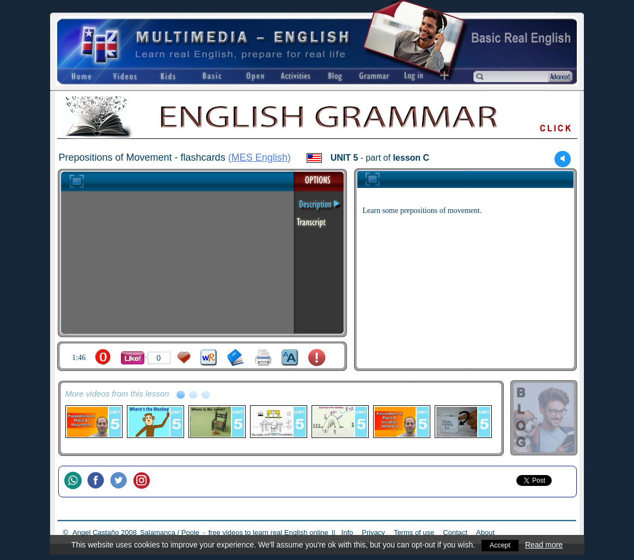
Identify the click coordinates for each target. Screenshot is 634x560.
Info (347, 532)
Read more (545, 544)
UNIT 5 (344, 157)
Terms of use (414, 532)
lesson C (411, 157)
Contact (455, 532)
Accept (500, 544)
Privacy (373, 532)
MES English (259, 157)
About (485, 532)
